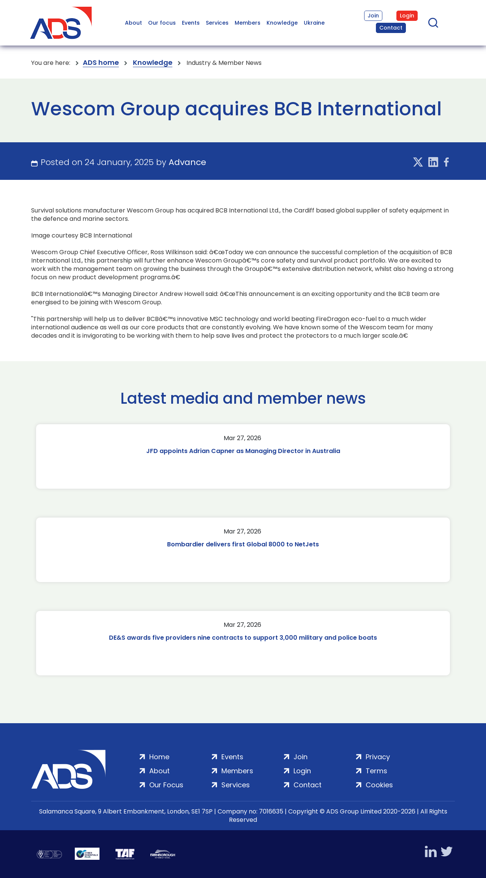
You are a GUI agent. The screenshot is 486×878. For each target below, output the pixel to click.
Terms (376, 771)
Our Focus (166, 785)
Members (247, 23)
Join (373, 15)
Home (159, 757)
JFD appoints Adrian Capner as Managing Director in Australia (243, 451)
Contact (390, 27)
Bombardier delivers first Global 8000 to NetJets (243, 544)
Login (407, 15)
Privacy (378, 757)
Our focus (162, 23)
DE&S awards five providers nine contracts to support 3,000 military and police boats (243, 637)
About (133, 23)
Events (191, 23)
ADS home (101, 62)
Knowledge (282, 23)
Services (217, 23)
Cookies (379, 785)
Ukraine (314, 23)
